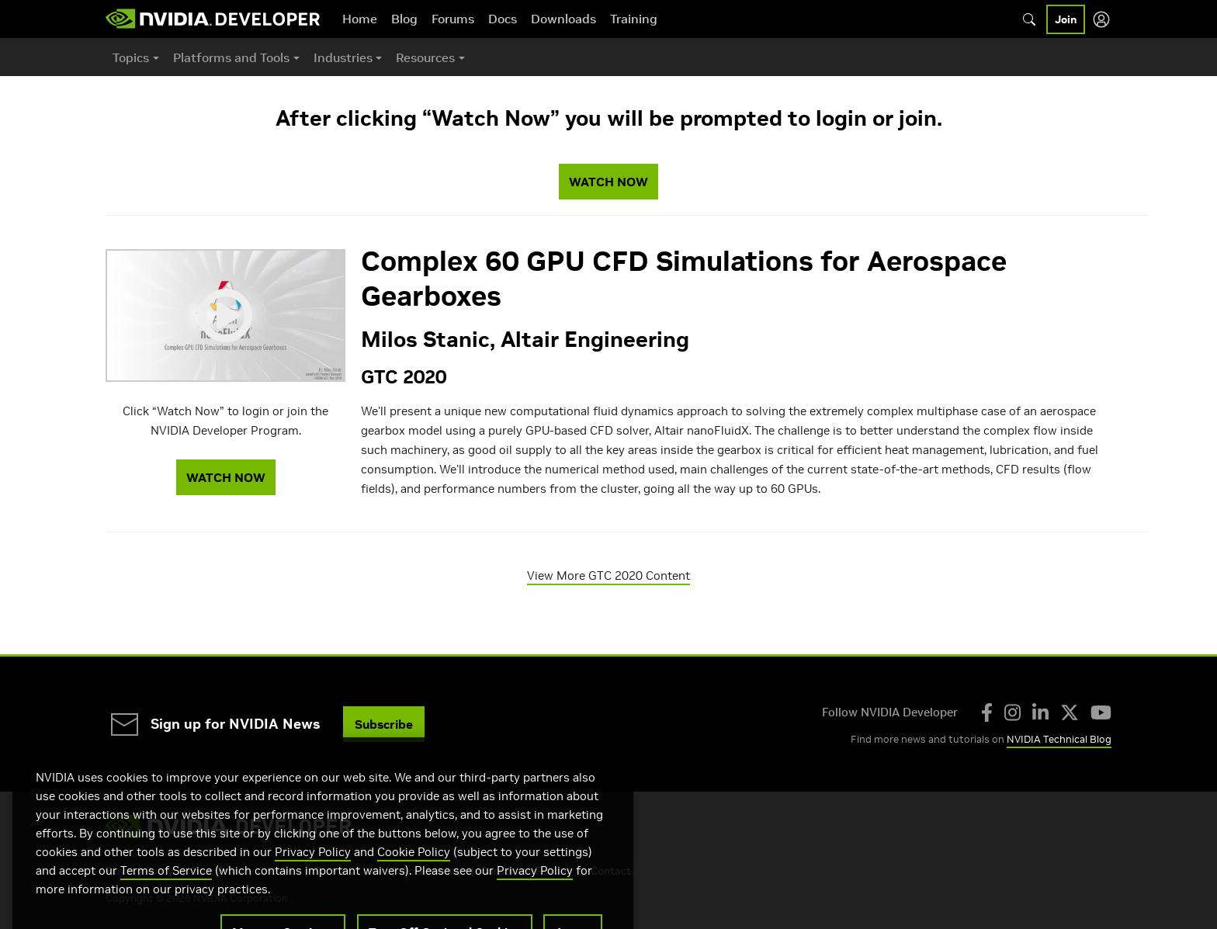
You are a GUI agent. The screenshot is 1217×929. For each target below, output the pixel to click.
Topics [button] (131, 57)
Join (1066, 19)
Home (359, 18)
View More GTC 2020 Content (608, 575)
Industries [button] (343, 57)
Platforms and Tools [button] (231, 57)
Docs (502, 18)
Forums (453, 18)
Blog (404, 18)
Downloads (563, 18)
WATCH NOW (608, 181)
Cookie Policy (413, 878)
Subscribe (384, 724)
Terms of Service (166, 896)
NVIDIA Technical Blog (1059, 739)
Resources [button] (425, 57)
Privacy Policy (313, 878)
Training (633, 18)
